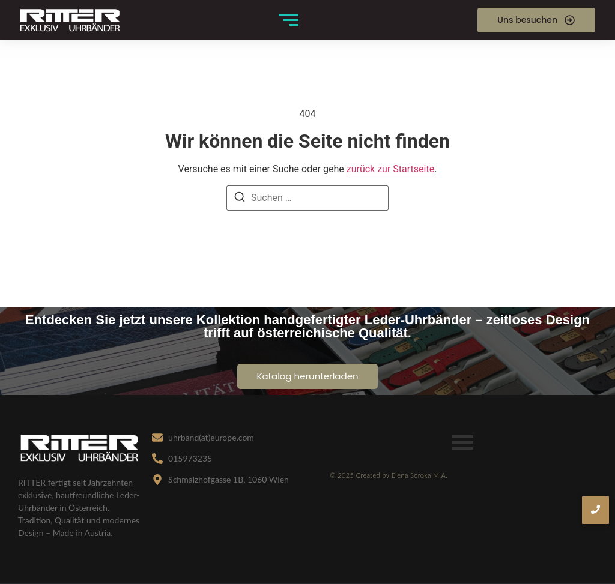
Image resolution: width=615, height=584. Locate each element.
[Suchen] (239, 199)
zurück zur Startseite (390, 169)
